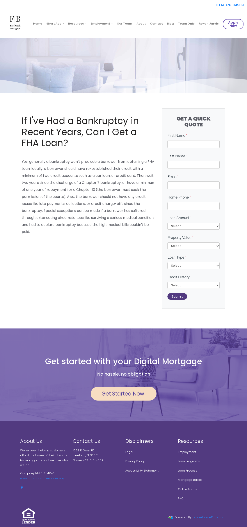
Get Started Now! (123, 393)
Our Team (124, 23)
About (141, 23)
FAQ (180, 498)
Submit (177, 296)
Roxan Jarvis (209, 23)
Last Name (177, 156)
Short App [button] (54, 23)
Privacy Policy (134, 461)
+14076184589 (230, 5)
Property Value (180, 238)
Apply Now (233, 24)
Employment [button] (101, 23)
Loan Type (176, 257)
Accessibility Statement (141, 470)
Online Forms (187, 489)
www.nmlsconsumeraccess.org (42, 478)
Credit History (179, 277)
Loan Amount (179, 218)
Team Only (186, 23)
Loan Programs (189, 461)
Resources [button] (76, 23)
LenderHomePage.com (209, 517)
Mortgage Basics (190, 480)
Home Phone (179, 197)
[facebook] (22, 487)
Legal (129, 452)
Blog (170, 23)
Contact (156, 23)
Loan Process (187, 470)
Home (37, 23)
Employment (187, 452)
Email (172, 177)
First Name (177, 135)
